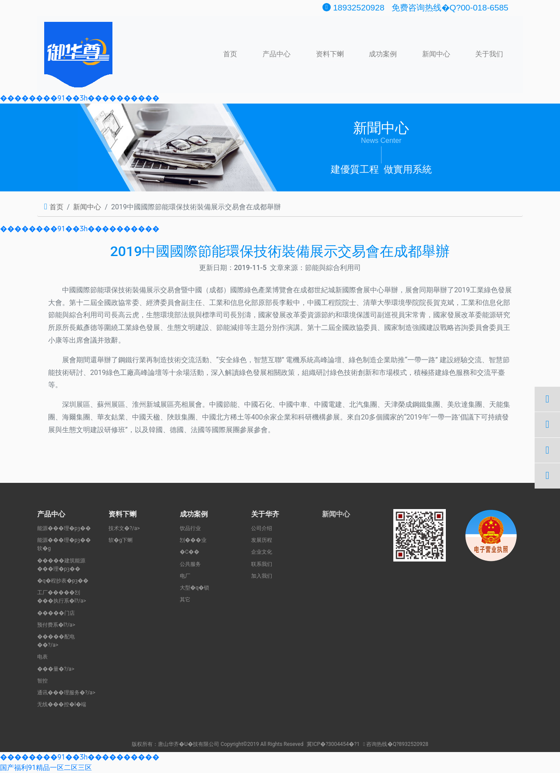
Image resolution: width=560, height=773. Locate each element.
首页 (230, 53)
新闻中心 (436, 54)
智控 (42, 681)
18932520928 (353, 7)
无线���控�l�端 (61, 704)
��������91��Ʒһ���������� (79, 98)
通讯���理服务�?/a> (66, 693)
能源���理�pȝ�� (64, 528)
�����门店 (56, 613)
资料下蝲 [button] (330, 54)
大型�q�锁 (194, 588)
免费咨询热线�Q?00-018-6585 (450, 7)
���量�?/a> (55, 669)
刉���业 (193, 540)
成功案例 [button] (383, 54)
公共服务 (190, 564)
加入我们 (261, 576)
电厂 (185, 576)
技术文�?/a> (124, 528)
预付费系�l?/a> (56, 625)
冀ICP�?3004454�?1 (333, 744)
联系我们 (261, 564)
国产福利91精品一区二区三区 (46, 767)
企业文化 (261, 552)
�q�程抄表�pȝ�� (62, 581)
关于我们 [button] (489, 54)
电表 (42, 657)
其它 (185, 599)
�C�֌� (190, 552)
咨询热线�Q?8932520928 (395, 744)
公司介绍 (261, 528)
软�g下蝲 (120, 540)
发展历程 (261, 540)
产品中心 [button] (276, 54)
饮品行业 (190, 528)
